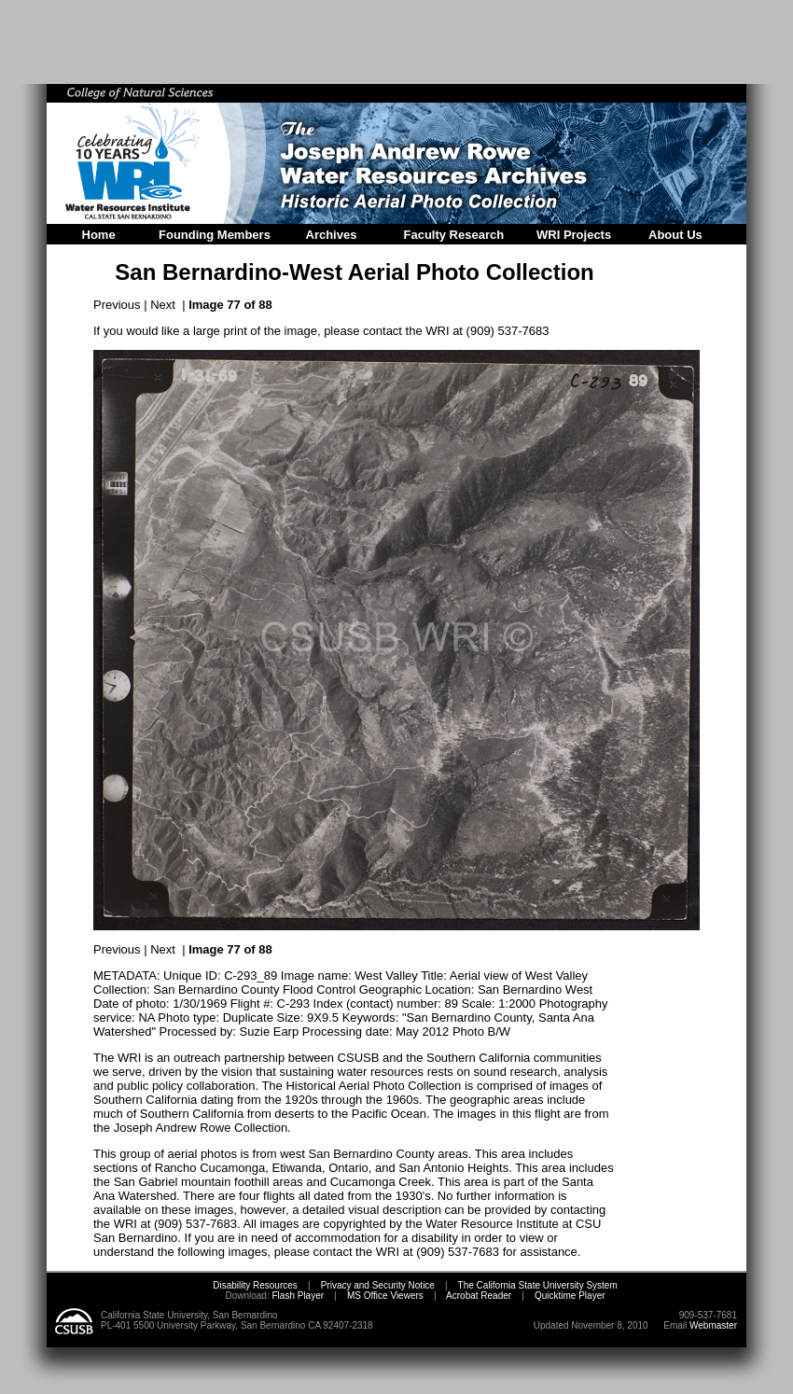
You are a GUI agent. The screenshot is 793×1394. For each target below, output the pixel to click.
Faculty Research (454, 235)
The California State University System (538, 1285)
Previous (117, 305)
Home (99, 235)
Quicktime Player (570, 1295)
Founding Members (215, 235)
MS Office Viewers (385, 1295)
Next (162, 305)
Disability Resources (255, 1285)
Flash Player (297, 1295)
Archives (331, 235)
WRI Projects (573, 235)
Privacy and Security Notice (378, 1285)
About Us (675, 235)
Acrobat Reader (478, 1295)
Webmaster (713, 1325)
